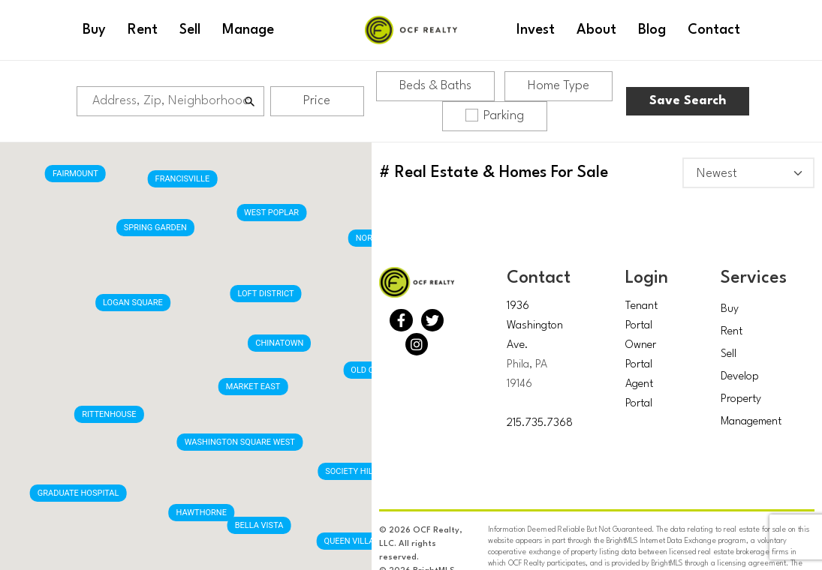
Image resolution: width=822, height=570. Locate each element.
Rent (731, 332)
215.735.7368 (540, 423)
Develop (740, 376)
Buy (730, 309)
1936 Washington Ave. (535, 326)
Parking (494, 115)
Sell (728, 354)
